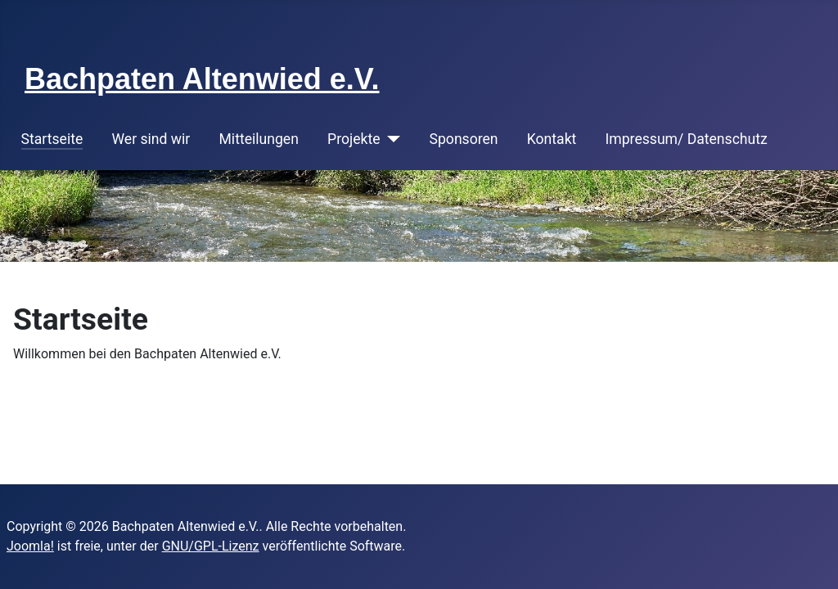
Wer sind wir (150, 139)
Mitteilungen (259, 139)
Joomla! (30, 546)
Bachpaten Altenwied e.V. (202, 79)
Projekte (353, 139)
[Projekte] (391, 139)
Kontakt (552, 139)
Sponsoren (464, 139)
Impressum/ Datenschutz (687, 139)
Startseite (52, 139)
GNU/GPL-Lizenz (210, 546)
